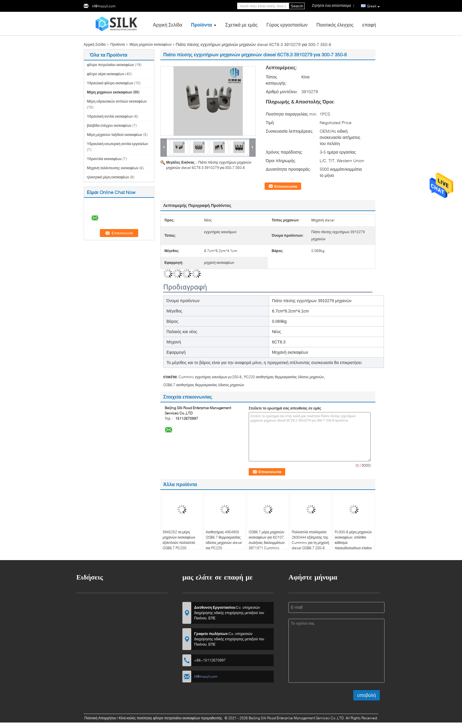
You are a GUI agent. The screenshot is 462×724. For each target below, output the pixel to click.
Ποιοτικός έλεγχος (335, 24)
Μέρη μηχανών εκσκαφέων (151, 44)
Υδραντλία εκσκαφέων (104, 159)
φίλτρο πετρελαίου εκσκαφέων (110, 64)
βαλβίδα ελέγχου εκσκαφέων (109, 125)
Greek (373, 6)
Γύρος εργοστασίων (287, 24)
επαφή (369, 24)
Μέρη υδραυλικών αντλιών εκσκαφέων (117, 101)
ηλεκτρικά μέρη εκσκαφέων (108, 177)
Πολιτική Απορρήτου (100, 718)
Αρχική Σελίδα (167, 24)
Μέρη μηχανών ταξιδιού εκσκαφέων (114, 134)
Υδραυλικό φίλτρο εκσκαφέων (110, 83)
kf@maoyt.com (104, 6)
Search (297, 6)
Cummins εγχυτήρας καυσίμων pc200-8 (210, 377)
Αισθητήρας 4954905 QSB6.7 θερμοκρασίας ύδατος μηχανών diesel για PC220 (224, 540)
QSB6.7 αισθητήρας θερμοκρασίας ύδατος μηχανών (203, 385)
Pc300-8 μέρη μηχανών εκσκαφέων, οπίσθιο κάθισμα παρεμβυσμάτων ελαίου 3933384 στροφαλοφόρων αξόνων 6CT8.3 (353, 548)
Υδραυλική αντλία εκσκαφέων (110, 116)
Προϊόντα (201, 24)
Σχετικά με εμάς (241, 24)
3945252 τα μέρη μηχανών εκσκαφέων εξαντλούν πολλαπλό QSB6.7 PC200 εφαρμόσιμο (179, 542)
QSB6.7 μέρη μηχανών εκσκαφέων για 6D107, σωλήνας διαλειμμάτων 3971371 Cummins (267, 540)
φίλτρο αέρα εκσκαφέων (105, 74)
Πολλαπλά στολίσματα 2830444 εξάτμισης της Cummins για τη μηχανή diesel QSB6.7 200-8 (310, 540)
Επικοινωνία (285, 186)
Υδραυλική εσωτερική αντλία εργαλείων (117, 143)
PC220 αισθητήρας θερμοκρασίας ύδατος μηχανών (284, 377)
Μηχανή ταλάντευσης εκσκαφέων (112, 168)
